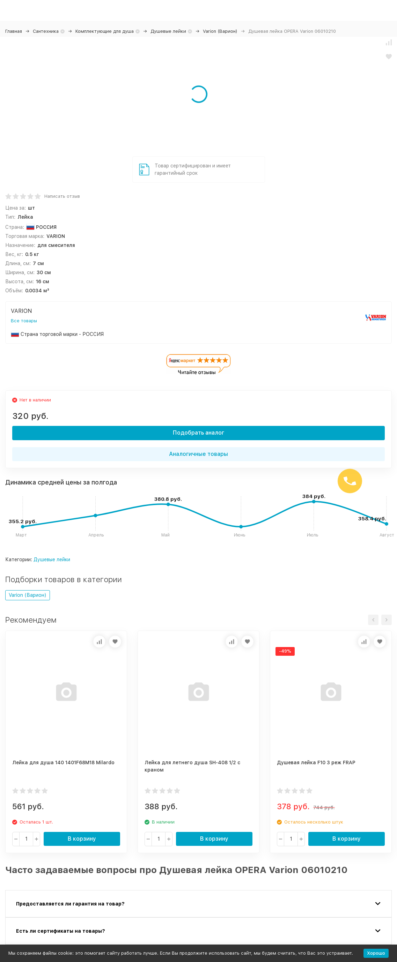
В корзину (82, 838)
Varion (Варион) (220, 31)
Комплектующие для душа (104, 31)
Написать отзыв (62, 196)
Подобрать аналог (198, 432)
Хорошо (376, 953)
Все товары (24, 320)
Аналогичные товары (198, 454)
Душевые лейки (168, 31)
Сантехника (46, 31)
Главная (13, 31)
